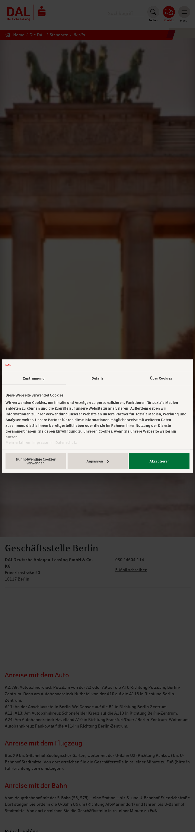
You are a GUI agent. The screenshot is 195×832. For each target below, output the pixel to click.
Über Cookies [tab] (161, 378)
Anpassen (97, 461)
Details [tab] (97, 378)
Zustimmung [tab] (34, 378)
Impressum (42, 443)
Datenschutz (66, 443)
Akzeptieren (159, 461)
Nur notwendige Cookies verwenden (36, 461)
